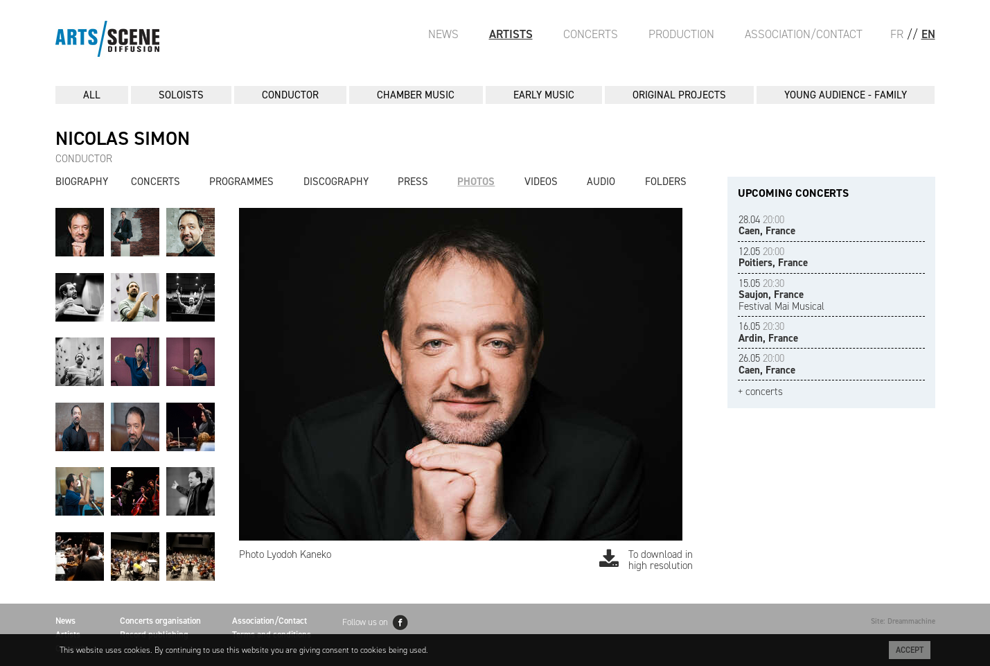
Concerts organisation (160, 620)
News (443, 34)
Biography (81, 182)
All (91, 95)
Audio (601, 182)
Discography (336, 182)
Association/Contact (804, 34)
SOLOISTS (181, 95)
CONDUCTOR (290, 95)
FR (896, 34)
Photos (476, 182)
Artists (511, 34)
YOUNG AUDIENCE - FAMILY (845, 95)
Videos (541, 182)
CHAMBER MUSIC (415, 95)
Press (413, 182)
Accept (909, 650)
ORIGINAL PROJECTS (679, 95)
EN (928, 34)
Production (681, 34)
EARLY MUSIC (543, 95)
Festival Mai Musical (781, 295)
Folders (666, 182)
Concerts (590, 34)
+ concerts (760, 392)
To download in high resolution (646, 560)
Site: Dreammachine (903, 621)
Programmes (241, 182)
